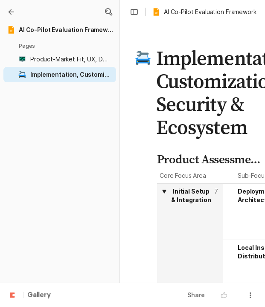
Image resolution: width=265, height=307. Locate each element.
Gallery (39, 295)
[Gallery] (11, 12)
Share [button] (196, 294)
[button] (108, 12)
